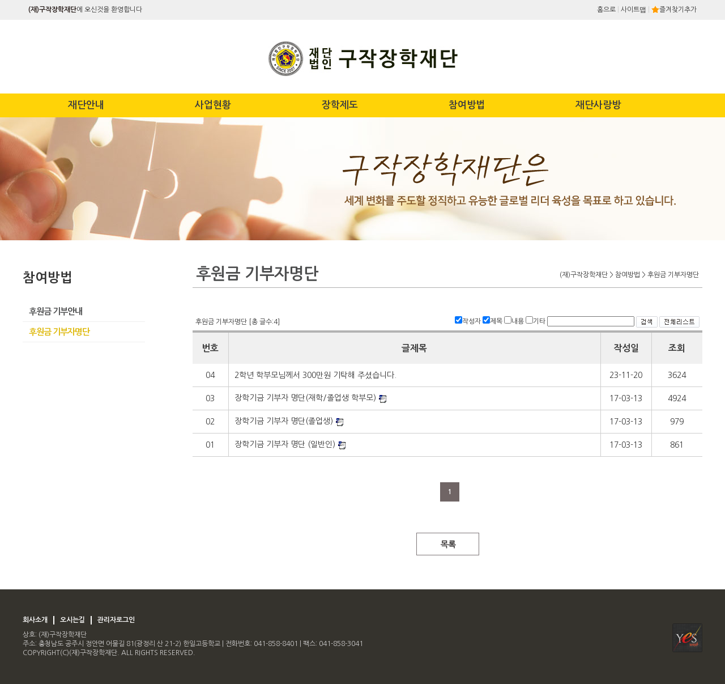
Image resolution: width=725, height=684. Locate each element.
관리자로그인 (116, 620)
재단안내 (86, 105)
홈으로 (606, 9)
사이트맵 (633, 9)
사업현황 (213, 105)
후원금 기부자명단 (59, 332)
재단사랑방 (598, 105)
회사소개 (35, 620)
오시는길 (72, 620)
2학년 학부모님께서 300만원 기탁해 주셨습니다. (315, 375)
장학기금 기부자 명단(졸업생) (283, 421)
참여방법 (467, 105)
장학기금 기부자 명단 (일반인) (284, 444)
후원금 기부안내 (55, 311)
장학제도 (340, 105)
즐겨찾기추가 (674, 9)
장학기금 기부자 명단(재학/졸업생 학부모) (305, 398)
